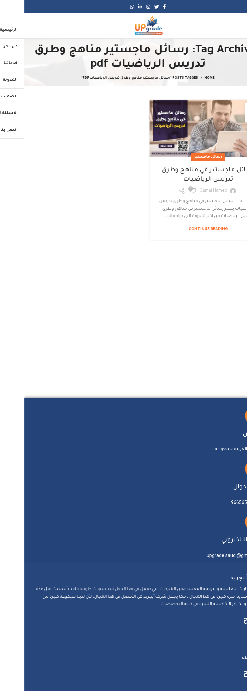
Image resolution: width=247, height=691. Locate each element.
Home (185, 78)
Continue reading (183, 229)
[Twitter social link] (132, 6)
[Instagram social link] (124, 6)
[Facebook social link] (140, 6)
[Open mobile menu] (235, 26)
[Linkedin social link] (116, 6)
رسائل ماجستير (184, 157)
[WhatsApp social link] (108, 6)
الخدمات (231, 650)
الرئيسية (231, 635)
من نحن (231, 643)
